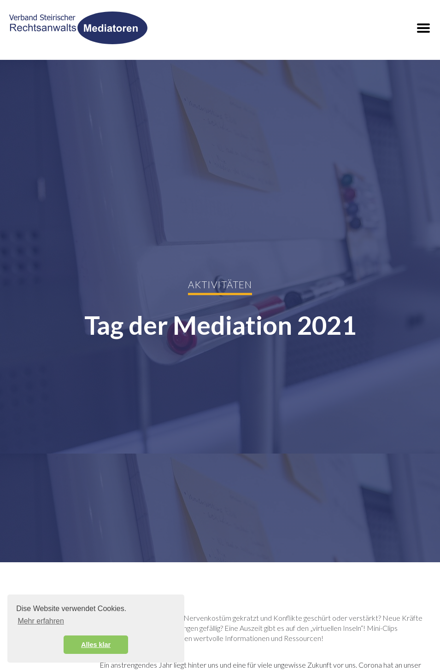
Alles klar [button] (96, 644)
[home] (78, 28)
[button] (423, 28)
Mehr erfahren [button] (41, 621)
